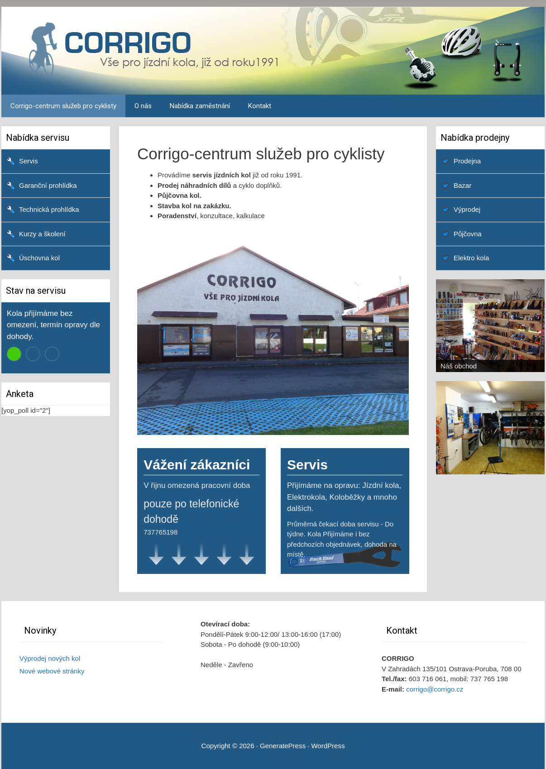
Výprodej (467, 209)
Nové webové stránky (51, 671)
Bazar (462, 185)
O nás (143, 106)
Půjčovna (468, 234)
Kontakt (259, 106)
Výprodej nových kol (49, 658)
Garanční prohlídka (48, 185)
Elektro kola (471, 258)
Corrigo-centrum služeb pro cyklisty (63, 106)
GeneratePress (283, 746)
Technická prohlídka (49, 209)
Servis (28, 161)
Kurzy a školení (42, 234)
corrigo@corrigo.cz (434, 689)
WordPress (328, 746)
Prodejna (467, 161)
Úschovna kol (39, 258)
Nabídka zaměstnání (200, 106)
